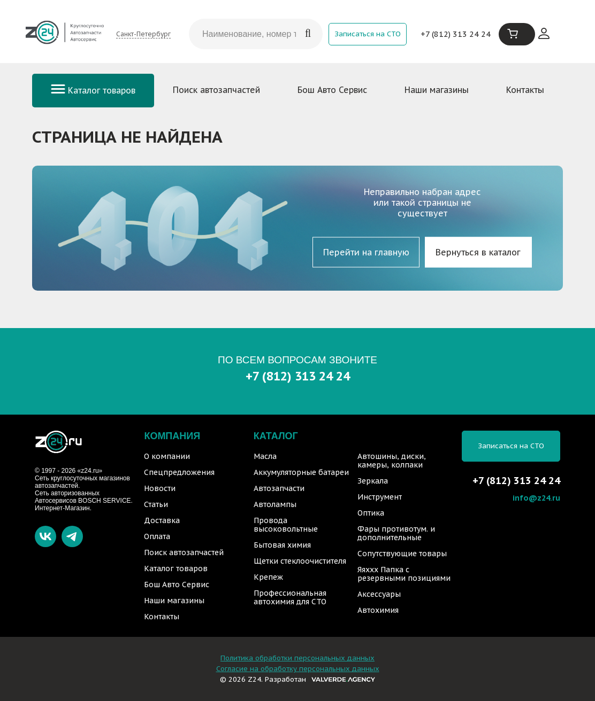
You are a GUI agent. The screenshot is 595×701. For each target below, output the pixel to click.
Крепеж (268, 577)
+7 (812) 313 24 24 (456, 34)
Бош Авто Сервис (332, 89)
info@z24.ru (536, 498)
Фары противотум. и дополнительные (396, 533)
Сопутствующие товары (402, 553)
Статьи (156, 504)
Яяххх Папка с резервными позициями (404, 574)
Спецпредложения (179, 472)
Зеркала (372, 481)
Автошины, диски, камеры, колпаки (391, 460)
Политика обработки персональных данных (297, 658)
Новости (160, 488)
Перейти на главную (366, 252)
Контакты (525, 89)
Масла (265, 456)
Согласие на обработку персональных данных (297, 668)
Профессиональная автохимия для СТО (290, 597)
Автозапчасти (279, 488)
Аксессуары (379, 594)
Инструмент (379, 497)
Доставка (162, 520)
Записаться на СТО (367, 33)
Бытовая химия (282, 545)
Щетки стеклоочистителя (300, 561)
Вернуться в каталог (478, 252)
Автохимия (378, 610)
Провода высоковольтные (286, 525)
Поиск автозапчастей (216, 89)
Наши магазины (437, 89)
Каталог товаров (93, 90)
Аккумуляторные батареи (301, 472)
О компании (167, 456)
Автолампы (275, 504)
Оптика (370, 513)
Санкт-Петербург (143, 34)
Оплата (157, 536)
